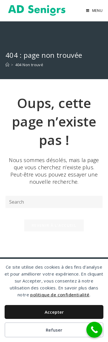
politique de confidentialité (59, 295)
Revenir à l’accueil (54, 225)
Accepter (54, 312)
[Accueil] (7, 64)
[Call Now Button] (94, 330)
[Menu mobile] (94, 10)
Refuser (54, 330)
